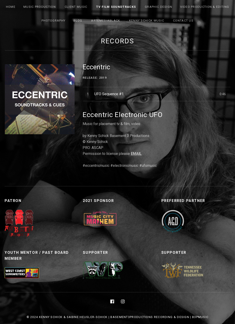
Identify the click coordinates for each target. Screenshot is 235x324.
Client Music (76, 6)
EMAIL (136, 153)
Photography (53, 20)
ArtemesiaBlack (105, 20)
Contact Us (183, 20)
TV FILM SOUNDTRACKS (116, 6)
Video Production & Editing (204, 6)
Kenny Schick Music (146, 20)
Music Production (39, 6)
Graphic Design (158, 6)
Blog (77, 20)
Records (117, 41)
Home (10, 6)
